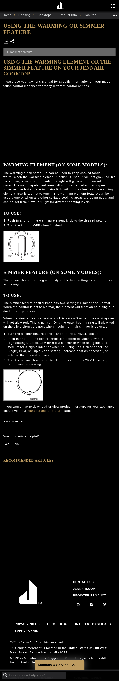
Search (5, 675)
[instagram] (79, 604)
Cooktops (45, 15)
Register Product (89, 595)
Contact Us (83, 582)
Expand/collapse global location (114, 13)
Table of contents (21, 52)
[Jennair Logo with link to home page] (30, 602)
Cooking (25, 15)
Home (7, 15)
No (17, 444)
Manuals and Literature (44, 410)
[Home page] (60, 6)
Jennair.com (84, 589)
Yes (6, 444)
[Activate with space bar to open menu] (113, 6)
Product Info (68, 15)
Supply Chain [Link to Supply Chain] (26, 630)
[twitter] (104, 604)
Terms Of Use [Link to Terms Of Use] (58, 624)
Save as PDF (6, 41)
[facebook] (91, 604)
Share (12, 41)
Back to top (11, 421)
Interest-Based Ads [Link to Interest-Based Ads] (93, 624)
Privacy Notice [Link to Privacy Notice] (28, 624)
